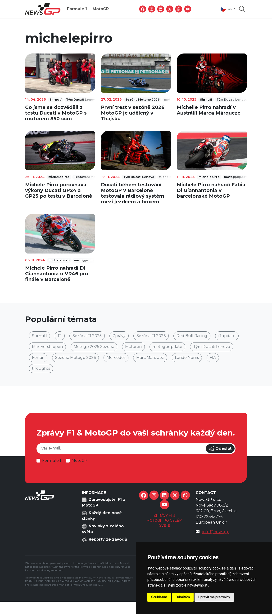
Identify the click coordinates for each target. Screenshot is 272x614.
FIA (213, 357)
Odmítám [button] (183, 597)
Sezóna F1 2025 (87, 336)
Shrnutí (39, 336)
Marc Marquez (150, 357)
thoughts (41, 368)
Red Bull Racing (192, 336)
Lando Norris (187, 357)
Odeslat (220, 448)
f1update (227, 336)
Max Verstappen (47, 346)
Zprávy (119, 336)
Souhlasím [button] (159, 597)
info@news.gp (215, 531)
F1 (60, 336)
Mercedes (116, 357)
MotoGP (101, 9)
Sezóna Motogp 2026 (75, 357)
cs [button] (226, 9)
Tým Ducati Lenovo (211, 346)
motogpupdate (167, 346)
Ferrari (38, 357)
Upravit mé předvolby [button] (214, 597)
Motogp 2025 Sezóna (94, 346)
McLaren (133, 346)
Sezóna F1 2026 (151, 336)
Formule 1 (77, 9)
